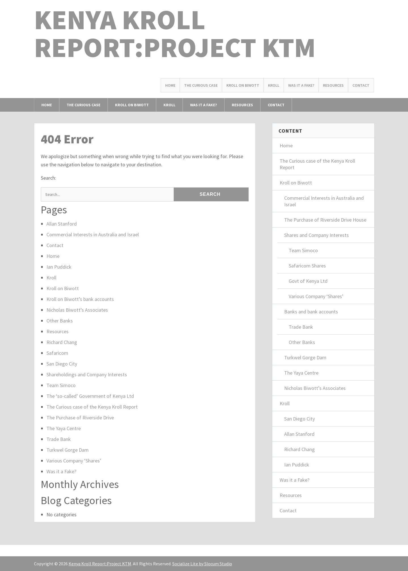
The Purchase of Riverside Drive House (325, 219)
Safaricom (57, 353)
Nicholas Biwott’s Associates (77, 310)
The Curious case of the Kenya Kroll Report (92, 407)
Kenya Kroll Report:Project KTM (175, 33)
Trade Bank (58, 439)
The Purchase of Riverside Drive (80, 417)
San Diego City (61, 363)
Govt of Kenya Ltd (308, 281)
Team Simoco (61, 385)
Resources (333, 85)
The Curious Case (201, 85)
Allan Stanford (61, 223)
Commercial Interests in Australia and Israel (92, 234)
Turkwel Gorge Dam (67, 450)
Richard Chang (61, 342)
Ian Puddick (58, 267)
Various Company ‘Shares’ (73, 460)
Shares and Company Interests (316, 235)
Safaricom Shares (307, 265)
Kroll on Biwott (242, 85)
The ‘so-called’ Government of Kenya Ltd (90, 396)
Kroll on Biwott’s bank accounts (80, 299)
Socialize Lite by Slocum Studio (202, 563)
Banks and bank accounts (311, 311)
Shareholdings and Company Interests (86, 374)
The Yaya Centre (63, 428)
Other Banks (59, 320)
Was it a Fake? (301, 85)
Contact (360, 85)
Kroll (273, 85)
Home (170, 85)
